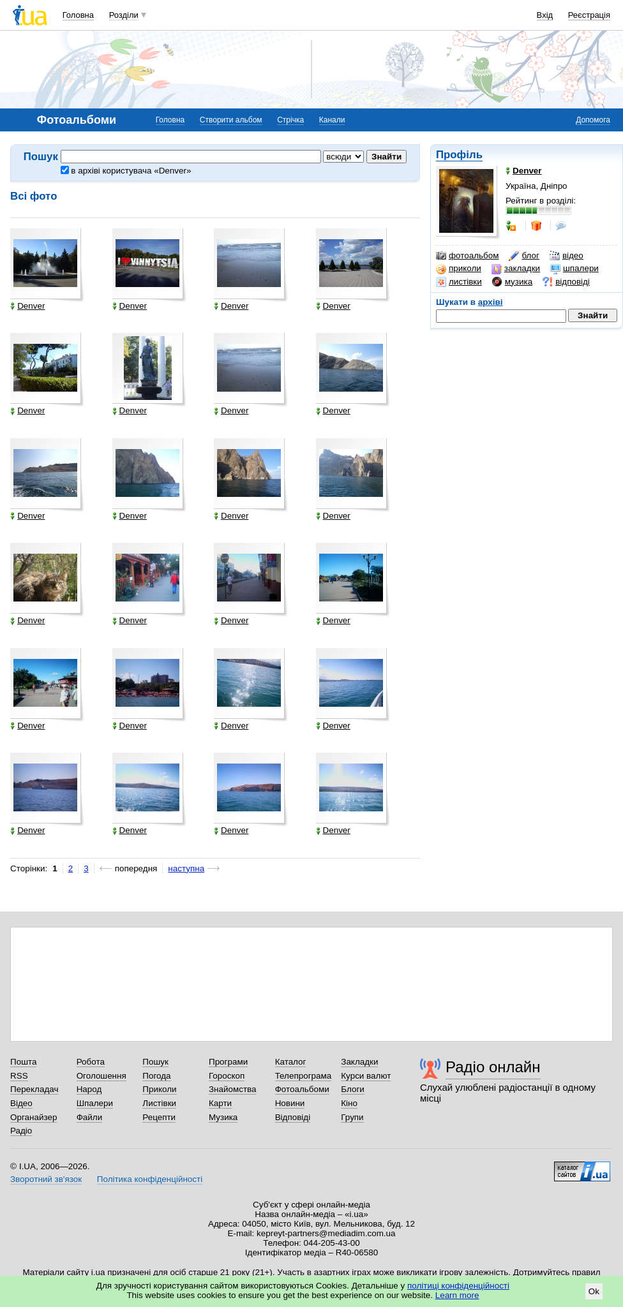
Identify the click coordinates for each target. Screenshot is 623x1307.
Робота (91, 1062)
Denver (27, 306)
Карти (220, 1103)
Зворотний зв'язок (46, 1179)
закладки (516, 268)
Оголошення (101, 1076)
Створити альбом (231, 119)
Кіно (349, 1103)
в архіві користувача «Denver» (126, 170)
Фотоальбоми (302, 1089)
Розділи (124, 15)
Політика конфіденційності (149, 1179)
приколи (458, 268)
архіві (490, 302)
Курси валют (366, 1076)
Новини (290, 1103)
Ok (594, 1291)
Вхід (545, 15)
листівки (459, 282)
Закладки (359, 1062)
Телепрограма (303, 1076)
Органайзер (33, 1117)
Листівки (159, 1103)
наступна (186, 868)
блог (524, 256)
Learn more (457, 1295)
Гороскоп (226, 1076)
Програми (228, 1062)
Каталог (290, 1062)
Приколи (159, 1089)
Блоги (352, 1089)
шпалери (574, 268)
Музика (223, 1117)
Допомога (593, 119)
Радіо (21, 1130)
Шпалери (95, 1103)
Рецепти (159, 1117)
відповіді (566, 282)
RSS (19, 1076)
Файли (90, 1117)
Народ (89, 1089)
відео (566, 256)
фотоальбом (467, 256)
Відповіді (293, 1117)
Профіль (459, 155)
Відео (21, 1103)
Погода (156, 1076)
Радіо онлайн (493, 1066)
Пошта (23, 1062)
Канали (332, 119)
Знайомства (233, 1089)
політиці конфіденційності (458, 1285)
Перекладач (34, 1089)
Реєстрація (589, 15)
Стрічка (290, 119)
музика (512, 282)
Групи (352, 1117)
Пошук (155, 1062)
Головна (78, 15)
